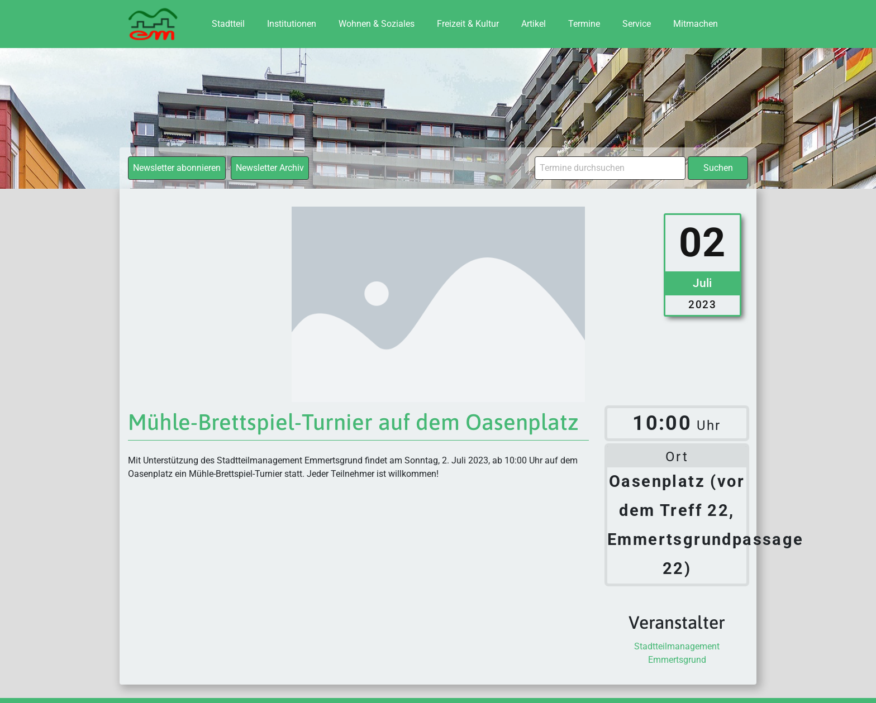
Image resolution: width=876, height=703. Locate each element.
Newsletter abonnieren (177, 167)
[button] (24, 678)
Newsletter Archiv (270, 167)
